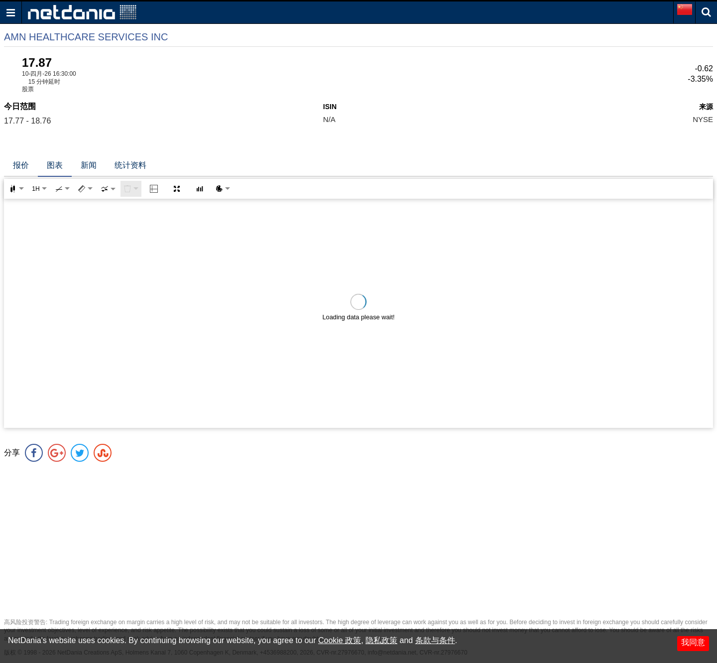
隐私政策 (381, 640)
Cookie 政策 (339, 640)
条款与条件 (435, 640)
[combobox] (108, 189)
